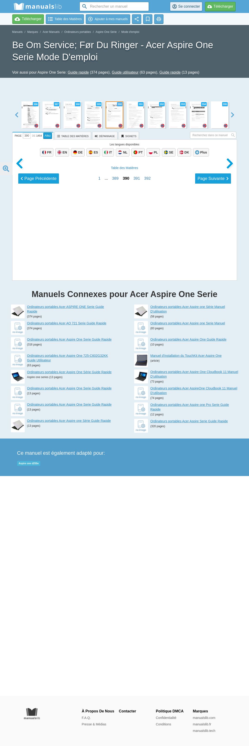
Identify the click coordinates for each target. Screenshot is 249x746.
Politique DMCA (170, 711)
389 (115, 491)
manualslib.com (204, 718)
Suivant (212, 491)
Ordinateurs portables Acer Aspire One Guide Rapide (188, 559)
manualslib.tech (204, 731)
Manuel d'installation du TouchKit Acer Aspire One (185, 575)
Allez (48, 135)
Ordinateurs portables (77, 32)
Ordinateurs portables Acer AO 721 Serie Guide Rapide (66, 543)
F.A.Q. (86, 718)
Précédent (39, 491)
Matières (124, 481)
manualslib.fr (202, 724)
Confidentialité (166, 718)
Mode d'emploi (130, 32)
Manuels (17, 32)
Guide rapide (78, 72)
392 (147, 491)
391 (136, 491)
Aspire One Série (106, 32)
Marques (32, 32)
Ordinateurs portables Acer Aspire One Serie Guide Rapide (69, 559)
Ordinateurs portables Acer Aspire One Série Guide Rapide (69, 592)
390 (126, 491)
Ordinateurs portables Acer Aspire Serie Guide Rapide (189, 641)
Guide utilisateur (125, 72)
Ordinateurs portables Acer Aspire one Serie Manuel (187, 543)
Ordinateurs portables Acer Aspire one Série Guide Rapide (69, 641)
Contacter (127, 711)
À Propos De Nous (98, 711)
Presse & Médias (94, 724)
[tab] (33, 135)
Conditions (163, 724)
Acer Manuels (51, 32)
